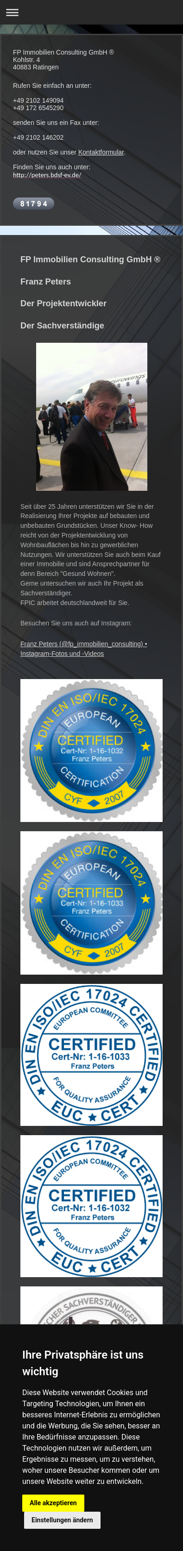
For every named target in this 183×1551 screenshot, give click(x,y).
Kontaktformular (101, 152)
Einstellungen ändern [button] (62, 1520)
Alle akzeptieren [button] (53, 1503)
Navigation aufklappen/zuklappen (91, 12)
